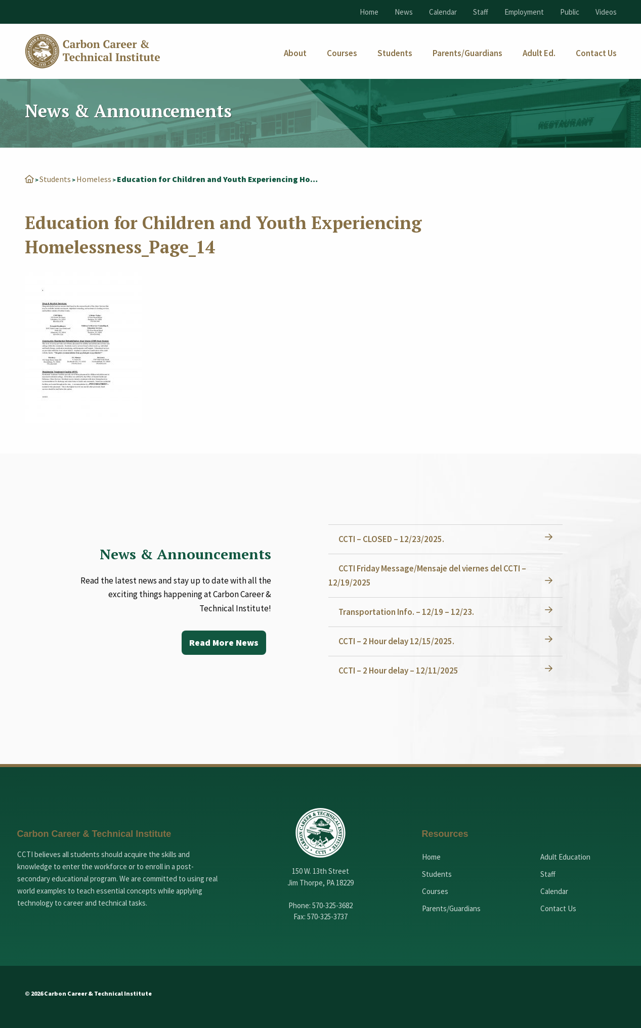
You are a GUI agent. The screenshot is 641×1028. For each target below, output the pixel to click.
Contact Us (558, 908)
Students (55, 179)
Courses (435, 891)
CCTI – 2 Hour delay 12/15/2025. (396, 641)
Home (369, 12)
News (404, 12)
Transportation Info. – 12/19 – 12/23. (406, 611)
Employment (524, 12)
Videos (606, 12)
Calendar (443, 12)
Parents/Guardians (451, 908)
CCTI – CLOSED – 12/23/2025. (391, 539)
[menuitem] (295, 53)
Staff (480, 12)
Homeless (93, 179)
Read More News (224, 642)
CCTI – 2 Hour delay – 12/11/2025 (398, 670)
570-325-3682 (332, 905)
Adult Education (565, 857)
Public (569, 12)
